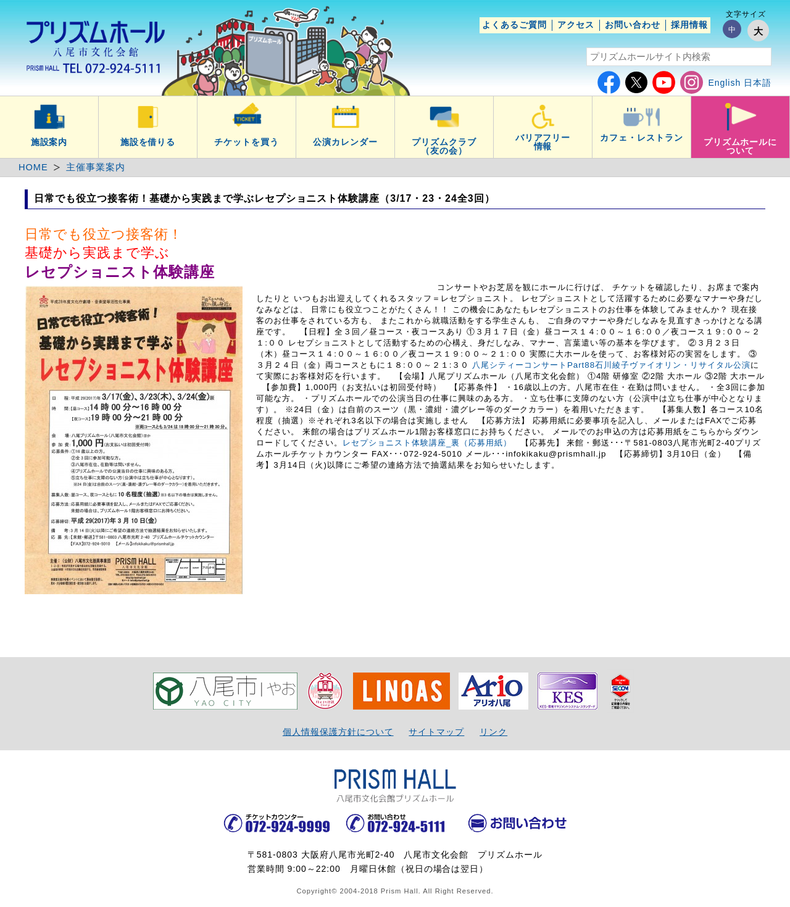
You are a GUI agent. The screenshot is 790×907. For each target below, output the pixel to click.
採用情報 (689, 25)
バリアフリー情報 (543, 142)
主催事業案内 (95, 167)
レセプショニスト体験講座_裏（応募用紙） (427, 442)
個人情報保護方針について (338, 732)
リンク (493, 732)
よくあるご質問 (514, 25)
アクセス (575, 25)
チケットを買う (246, 142)
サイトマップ (436, 732)
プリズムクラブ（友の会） (444, 146)
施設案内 (49, 142)
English (724, 83)
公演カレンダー (345, 142)
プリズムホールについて (741, 146)
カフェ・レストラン (641, 138)
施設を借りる (148, 142)
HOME (33, 167)
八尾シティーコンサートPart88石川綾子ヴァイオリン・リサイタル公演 (611, 365)
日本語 (757, 83)
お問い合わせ (632, 25)
